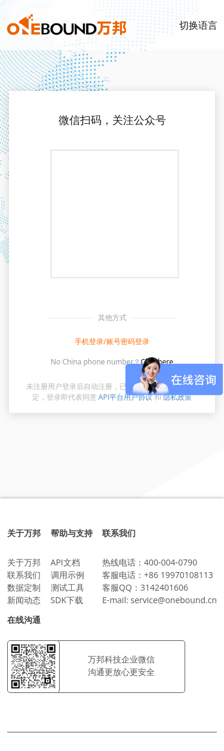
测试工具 (67, 587)
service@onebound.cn (174, 600)
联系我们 (24, 574)
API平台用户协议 (125, 397)
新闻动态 (24, 600)
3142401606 (164, 587)
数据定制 (24, 587)
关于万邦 (24, 562)
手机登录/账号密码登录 (112, 341)
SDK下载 (67, 600)
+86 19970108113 (178, 574)
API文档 (65, 562)
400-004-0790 (170, 562)
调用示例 (67, 574)
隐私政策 (177, 397)
